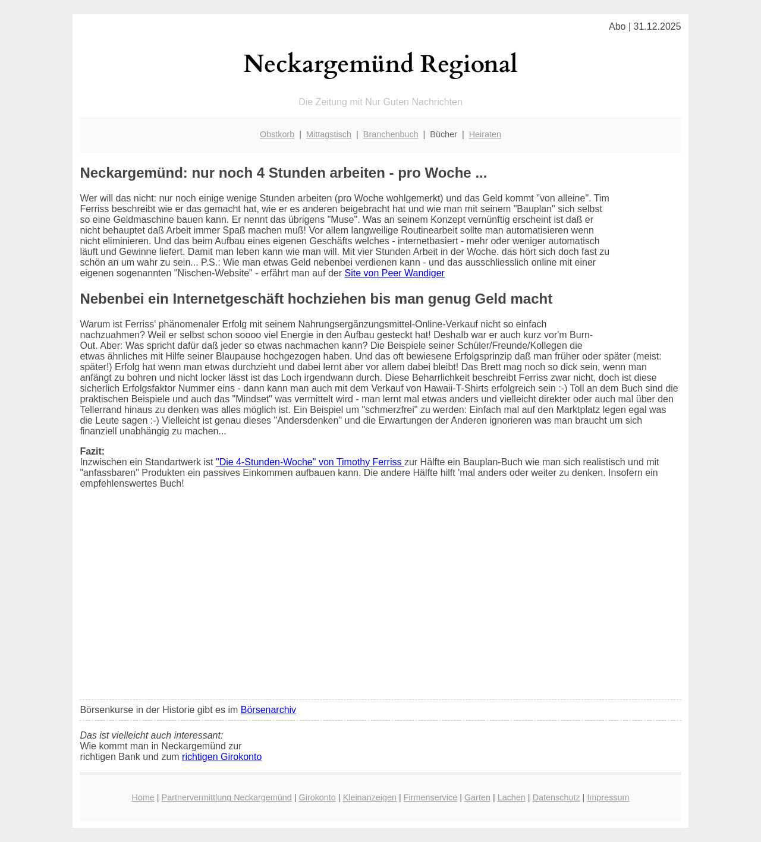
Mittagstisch (328, 134)
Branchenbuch (391, 134)
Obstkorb (277, 134)
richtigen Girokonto (222, 757)
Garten (477, 797)
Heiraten (485, 134)
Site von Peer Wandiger (395, 273)
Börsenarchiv (268, 710)
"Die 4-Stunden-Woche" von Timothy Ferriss (310, 462)
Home (142, 797)
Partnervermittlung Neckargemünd (227, 797)
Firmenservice (430, 797)
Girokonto (316, 797)
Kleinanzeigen (370, 797)
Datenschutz (556, 797)
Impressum (608, 797)
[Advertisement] (380, 602)
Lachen (512, 797)
